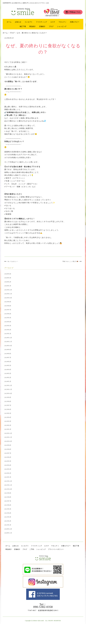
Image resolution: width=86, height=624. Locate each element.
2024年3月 (7, 373)
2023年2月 (7, 425)
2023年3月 (7, 421)
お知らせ (18, 22)
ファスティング (41, 22)
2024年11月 (8, 341)
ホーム (9, 22)
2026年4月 (7, 274)
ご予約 (31, 549)
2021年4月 (7, 513)
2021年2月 (7, 521)
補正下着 (23, 26)
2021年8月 (7, 497)
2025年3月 (7, 325)
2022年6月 (7, 457)
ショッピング (61, 26)
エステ (52, 22)
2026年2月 (7, 282)
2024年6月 (7, 361)
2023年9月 (7, 397)
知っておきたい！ (13, 261)
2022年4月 (7, 465)
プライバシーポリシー (56, 549)
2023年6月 (7, 409)
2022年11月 (8, 437)
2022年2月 (7, 473)
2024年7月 (7, 357)
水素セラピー (74, 22)
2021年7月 (7, 501)
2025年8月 (7, 306)
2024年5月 (7, 365)
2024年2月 (7, 377)
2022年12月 (8, 433)
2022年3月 (7, 469)
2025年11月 (8, 294)
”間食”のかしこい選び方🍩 (70, 261)
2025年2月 (7, 329)
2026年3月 (7, 278)
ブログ (51, 26)
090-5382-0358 (43, 607)
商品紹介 (32, 26)
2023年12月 (8, 385)
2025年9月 (7, 302)
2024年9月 (7, 349)
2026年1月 (7, 286)
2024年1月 (7, 381)
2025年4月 (7, 321)
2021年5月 (7, 509)
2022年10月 (8, 441)
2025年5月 (7, 317)
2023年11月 (8, 389)
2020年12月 (8, 529)
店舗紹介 (42, 26)
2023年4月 (7, 417)
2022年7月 (7, 453)
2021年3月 (7, 517)
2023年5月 (7, 413)
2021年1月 (7, 525)
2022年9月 (7, 445)
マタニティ (62, 22)
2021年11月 (8, 485)
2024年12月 (8, 337)
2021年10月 (8, 489)
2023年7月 (7, 405)
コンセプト (28, 22)
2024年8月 (7, 353)
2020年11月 (8, 533)
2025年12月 (8, 290)
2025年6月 (7, 314)
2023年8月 (7, 401)
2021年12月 (8, 481)
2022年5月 (7, 461)
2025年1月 (7, 333)
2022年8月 (7, 449)
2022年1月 (7, 477)
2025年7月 (7, 309)
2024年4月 (7, 369)
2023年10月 (8, 393)
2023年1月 (7, 429)
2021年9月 (7, 493)
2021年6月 (7, 505)
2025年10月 (8, 298)
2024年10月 (8, 345)
